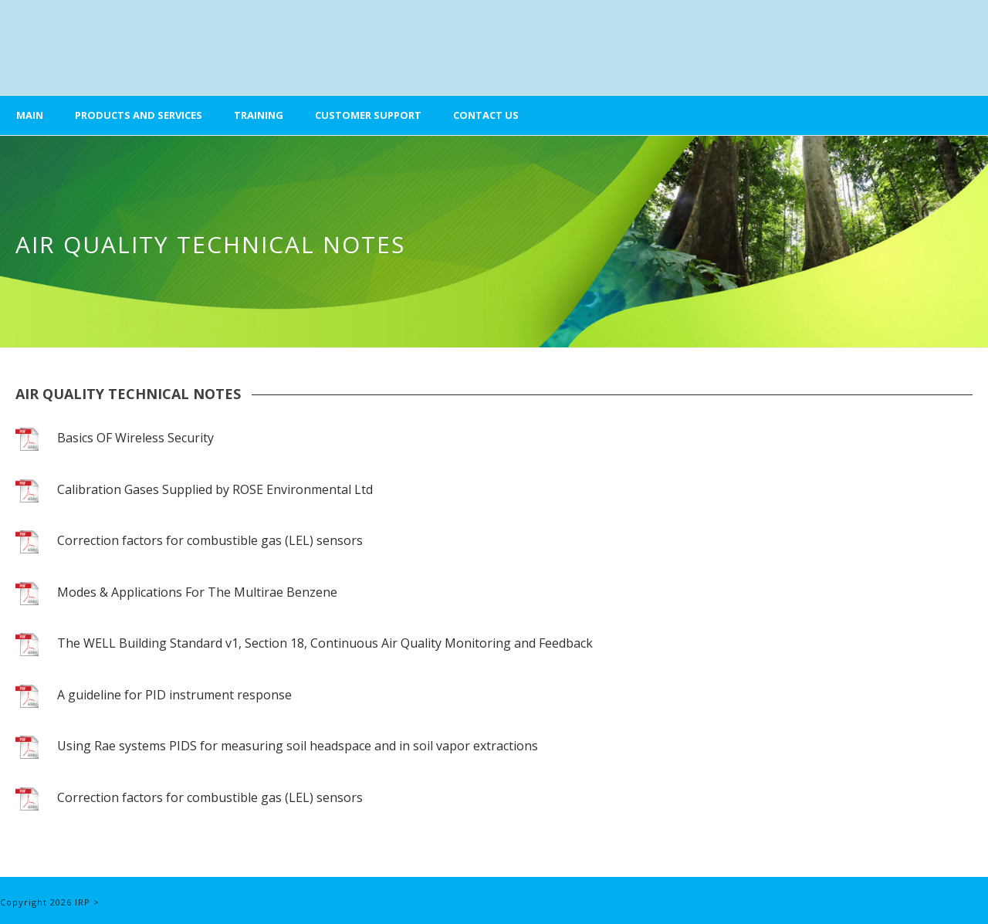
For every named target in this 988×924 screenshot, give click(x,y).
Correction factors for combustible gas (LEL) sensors (210, 540)
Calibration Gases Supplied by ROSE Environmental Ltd (215, 489)
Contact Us (486, 115)
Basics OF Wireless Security (135, 437)
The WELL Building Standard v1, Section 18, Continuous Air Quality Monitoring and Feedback (325, 643)
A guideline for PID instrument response (174, 694)
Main (29, 115)
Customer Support (368, 115)
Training (258, 115)
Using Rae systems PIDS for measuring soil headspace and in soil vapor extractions (297, 745)
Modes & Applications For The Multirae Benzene (197, 592)
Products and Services (138, 115)
